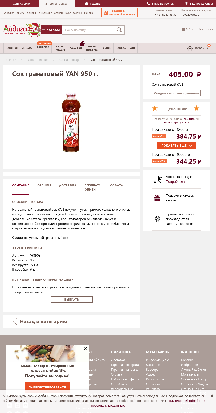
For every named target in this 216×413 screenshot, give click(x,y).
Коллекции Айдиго (90, 359)
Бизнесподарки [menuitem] (92, 48)
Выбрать (71, 299)
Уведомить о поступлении (176, 93)
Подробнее (175, 181)
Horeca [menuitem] (121, 48)
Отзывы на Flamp (194, 379)
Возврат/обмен (92, 187)
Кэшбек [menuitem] (88, 13)
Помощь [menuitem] (31, 13)
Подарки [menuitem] (77, 46)
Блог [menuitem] (68, 13)
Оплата (116, 185)
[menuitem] (43, 48)
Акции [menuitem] (107, 48)
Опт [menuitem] (132, 48)
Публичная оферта (125, 379)
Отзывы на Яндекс (195, 384)
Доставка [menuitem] (8, 13)
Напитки (9, 59)
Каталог (51, 30)
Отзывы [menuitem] (58, 13)
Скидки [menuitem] (27, 48)
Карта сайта (155, 379)
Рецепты (93, 3)
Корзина (187, 359)
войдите (189, 119)
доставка (67, 185)
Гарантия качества (125, 369)
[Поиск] (120, 30)
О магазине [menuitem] (45, 13)
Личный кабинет (193, 369)
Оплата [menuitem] (21, 13)
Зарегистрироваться (47, 387)
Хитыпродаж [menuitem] (59, 48)
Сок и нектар (38, 59)
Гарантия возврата (125, 364)
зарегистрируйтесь (176, 122)
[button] (119, 12)
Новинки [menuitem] (12, 48)
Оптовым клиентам (153, 386)
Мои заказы (190, 374)
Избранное (189, 364)
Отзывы (44, 185)
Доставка (118, 359)
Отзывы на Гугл (192, 388)
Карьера (152, 369)
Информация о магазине (157, 362)
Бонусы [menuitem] (77, 13)
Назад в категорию (40, 321)
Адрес (150, 374)
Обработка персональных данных (122, 389)
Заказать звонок (160, 3)
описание (20, 185)
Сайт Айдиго (21, 3)
